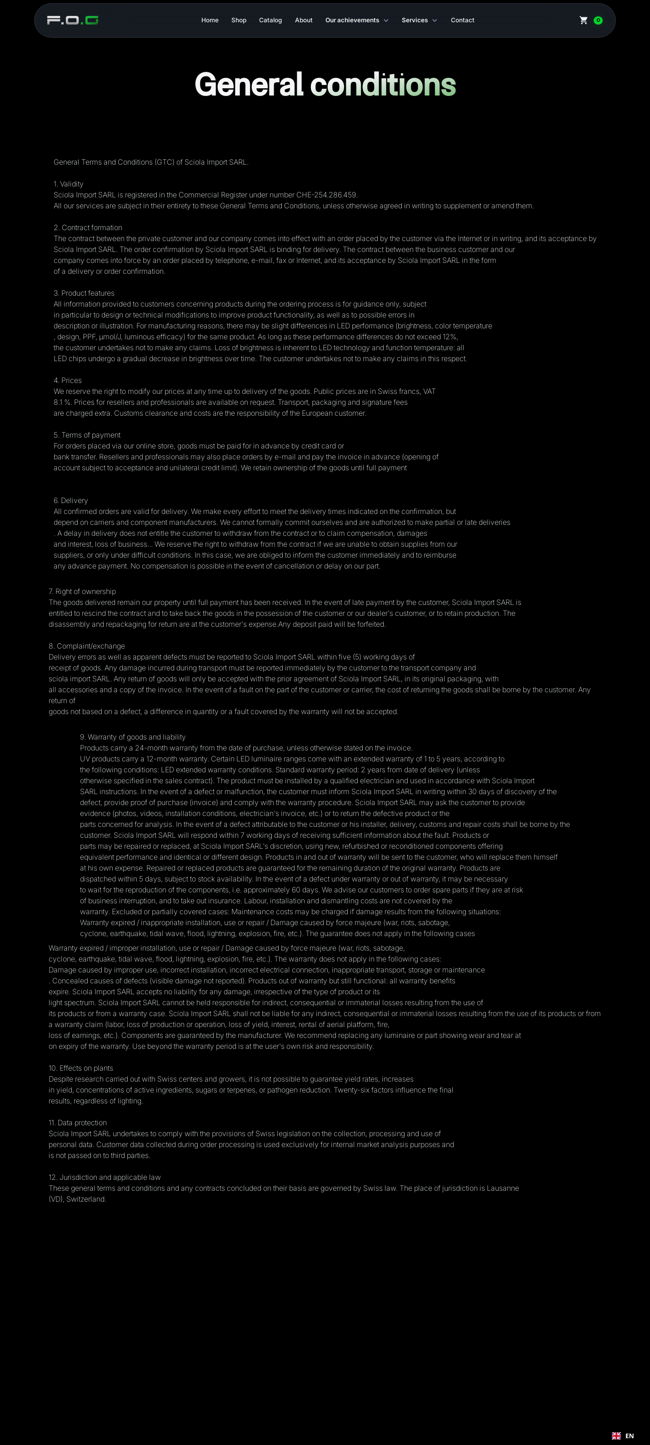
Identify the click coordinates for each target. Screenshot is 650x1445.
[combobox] (623, 1436)
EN (623, 1436)
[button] (357, 20)
